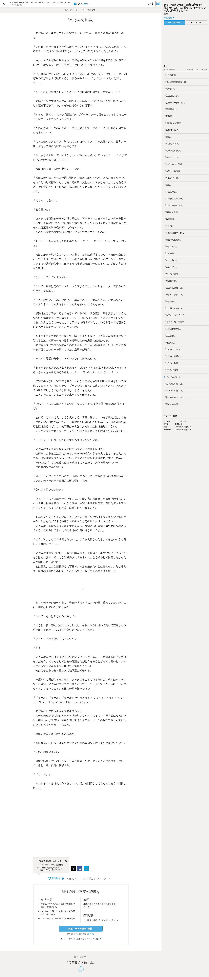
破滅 (166, 13)
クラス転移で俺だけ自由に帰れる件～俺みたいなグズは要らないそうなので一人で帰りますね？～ (184, 7)
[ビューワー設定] (150, 3)
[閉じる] (66, 861)
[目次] (158, 3)
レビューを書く (174, 23)
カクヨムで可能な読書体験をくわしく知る (80, 939)
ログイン (91, 934)
